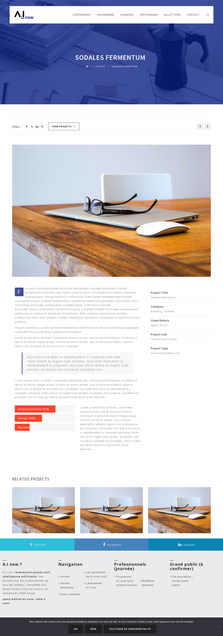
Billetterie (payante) (148, 582)
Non (94, 628)
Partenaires (149, 14)
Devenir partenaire (66, 585)
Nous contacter (70, 594)
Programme (105, 14)
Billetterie (172, 14)
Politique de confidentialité (130, 628)
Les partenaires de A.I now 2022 (96, 574)
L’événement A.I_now (94, 585)
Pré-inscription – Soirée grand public (182, 580)
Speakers (127, 14)
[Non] (218, 627)
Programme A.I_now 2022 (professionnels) (126, 580)
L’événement (81, 14)
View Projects (64, 126)
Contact (193, 14)
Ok (76, 628)
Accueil (65, 576)
